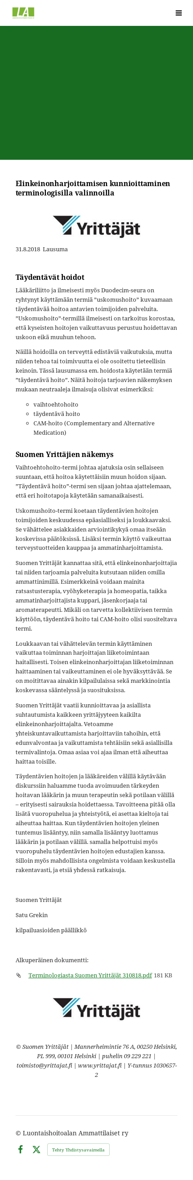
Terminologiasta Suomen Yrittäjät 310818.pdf (90, 975)
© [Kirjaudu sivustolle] (19, 1133)
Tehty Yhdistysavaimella (78, 1150)
